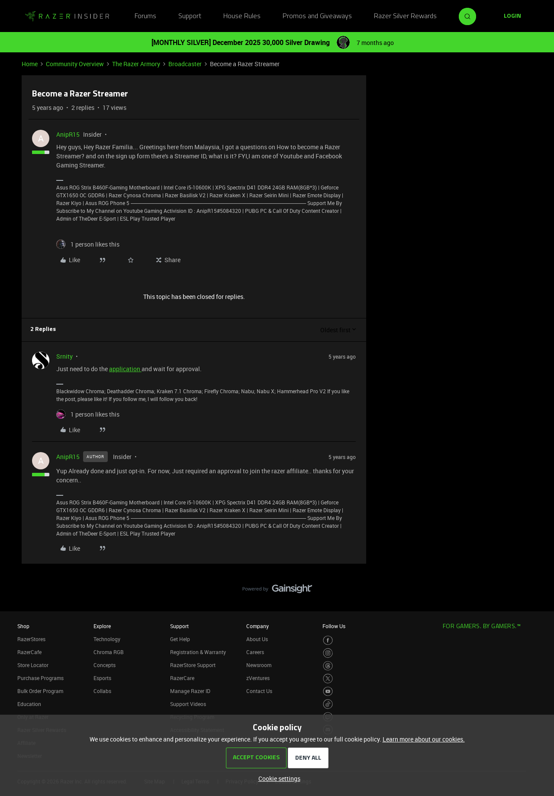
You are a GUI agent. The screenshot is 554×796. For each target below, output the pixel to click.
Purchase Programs (40, 677)
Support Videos (188, 703)
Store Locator (32, 664)
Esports (102, 677)
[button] (512, 16)
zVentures (258, 677)
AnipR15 (68, 134)
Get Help (180, 639)
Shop (23, 626)
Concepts (104, 664)
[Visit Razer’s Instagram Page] (327, 653)
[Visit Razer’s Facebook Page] (327, 640)
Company (257, 626)
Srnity (64, 356)
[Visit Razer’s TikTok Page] (327, 704)
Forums (145, 16)
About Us (257, 639)
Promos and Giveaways (317, 16)
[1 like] (87, 244)
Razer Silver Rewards (405, 16)
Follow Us (333, 626)
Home (30, 64)
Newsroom (258, 664)
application (125, 369)
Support (189, 16)
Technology (106, 639)
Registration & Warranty (198, 651)
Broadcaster (185, 64)
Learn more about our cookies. (424, 739)
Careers (255, 651)
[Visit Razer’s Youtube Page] (327, 691)
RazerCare (182, 677)
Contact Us (259, 690)
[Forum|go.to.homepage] (67, 16)
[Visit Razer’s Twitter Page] (327, 678)
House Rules (242, 16)
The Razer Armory (136, 64)
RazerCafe (29, 651)
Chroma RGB (108, 651)
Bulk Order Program (40, 690)
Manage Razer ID (190, 690)
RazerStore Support (193, 664)
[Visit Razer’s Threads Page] (327, 666)
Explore (102, 626)
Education (29, 703)
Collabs (102, 690)
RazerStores (31, 639)
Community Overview (75, 64)
